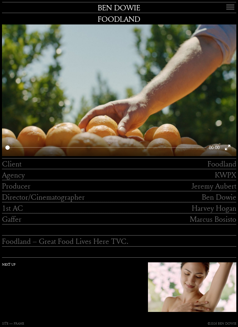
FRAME (19, 323)
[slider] (106, 147)
